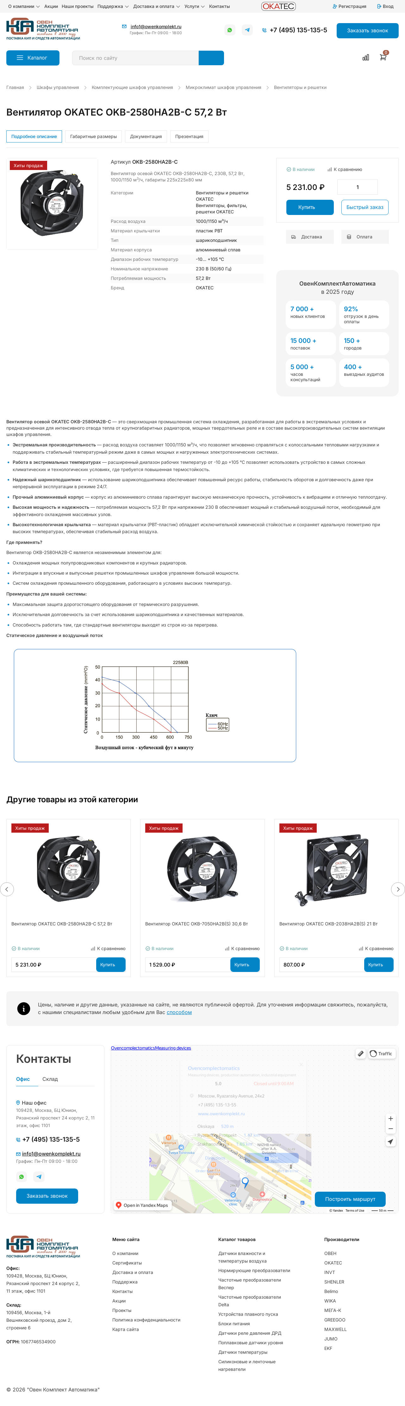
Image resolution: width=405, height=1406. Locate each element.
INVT (329, 1272)
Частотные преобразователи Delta (249, 1300)
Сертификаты (127, 1262)
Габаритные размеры (93, 136)
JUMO (331, 1338)
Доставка (306, 236)
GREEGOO (335, 1319)
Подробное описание (34, 136)
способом (179, 1012)
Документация (146, 136)
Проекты (121, 1310)
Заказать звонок (47, 1196)
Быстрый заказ (364, 207)
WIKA (330, 1300)
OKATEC (333, 1262)
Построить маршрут (350, 1199)
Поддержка (113, 6)
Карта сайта (125, 1329)
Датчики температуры (242, 1352)
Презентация (189, 136)
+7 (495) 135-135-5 (298, 30)
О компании (24, 6)
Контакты (219, 6)
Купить (306, 207)
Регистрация (349, 6)
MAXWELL (335, 1329)
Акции (51, 6)
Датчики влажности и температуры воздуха (242, 1257)
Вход (385, 6)
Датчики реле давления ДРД (249, 1333)
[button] (7, 889)
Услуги (194, 6)
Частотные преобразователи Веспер (249, 1283)
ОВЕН (330, 1253)
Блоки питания (234, 1323)
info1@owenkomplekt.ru (156, 26)
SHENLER (334, 1281)
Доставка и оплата (157, 6)
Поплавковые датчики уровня (250, 1342)
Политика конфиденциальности (146, 1319)
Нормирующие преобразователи (254, 1270)
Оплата (359, 236)
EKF (328, 1348)
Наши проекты (78, 6)
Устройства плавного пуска (248, 1314)
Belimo (331, 1291)
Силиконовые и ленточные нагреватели (247, 1365)
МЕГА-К (332, 1310)
